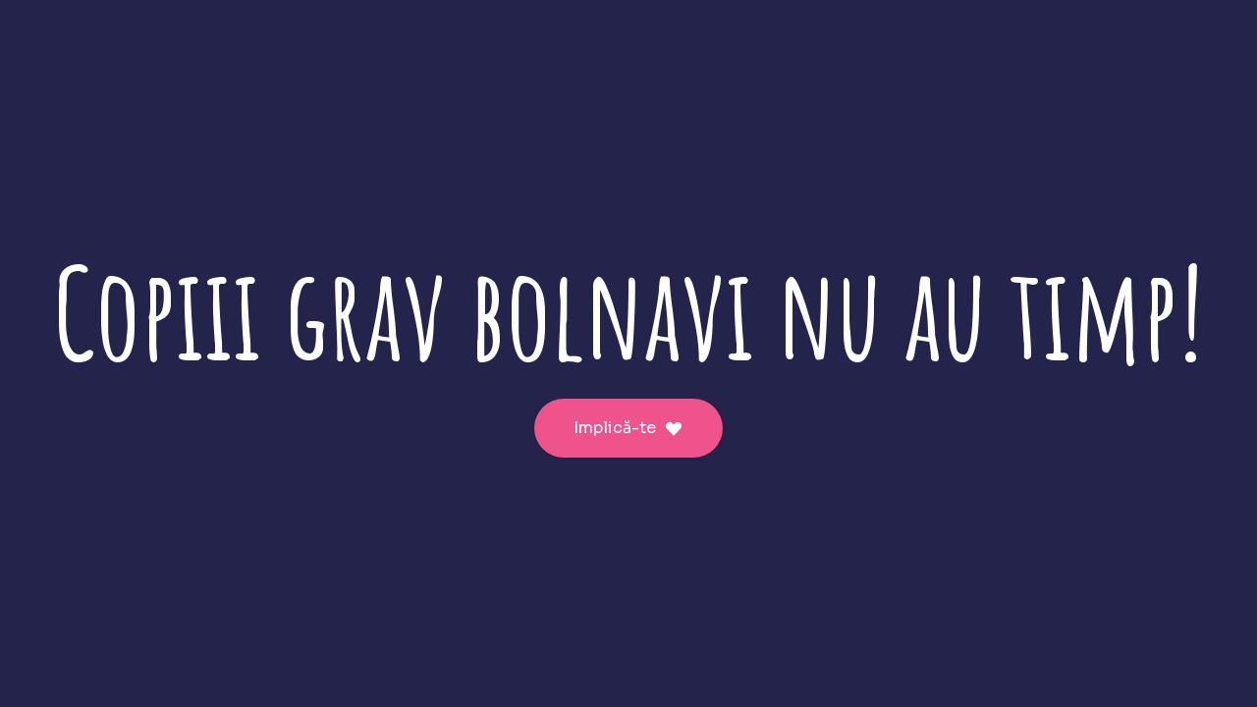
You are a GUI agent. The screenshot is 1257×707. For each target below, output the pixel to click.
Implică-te (628, 427)
